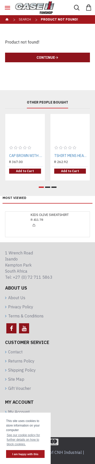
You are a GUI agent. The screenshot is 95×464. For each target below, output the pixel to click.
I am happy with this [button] (25, 454)
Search (25, 19)
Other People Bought (47, 102)
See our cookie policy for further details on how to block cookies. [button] (23, 439)
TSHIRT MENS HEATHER (71, 155)
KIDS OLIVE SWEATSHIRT (50, 215)
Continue (45, 57)
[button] (41, 187)
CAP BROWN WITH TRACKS (26, 155)
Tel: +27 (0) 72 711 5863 (28, 277)
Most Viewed (14, 198)
